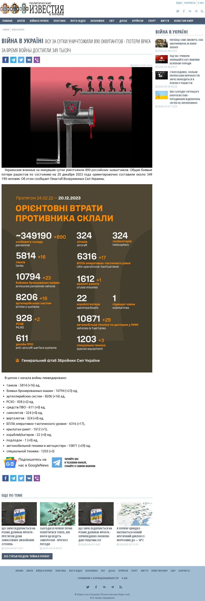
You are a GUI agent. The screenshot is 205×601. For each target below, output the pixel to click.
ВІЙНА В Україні (39, 21)
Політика (59, 21)
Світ (111, 21)
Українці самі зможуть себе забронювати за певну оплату (186, 43)
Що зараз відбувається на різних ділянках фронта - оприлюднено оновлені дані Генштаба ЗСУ (95, 534)
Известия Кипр (183, 21)
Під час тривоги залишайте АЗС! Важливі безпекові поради (185, 59)
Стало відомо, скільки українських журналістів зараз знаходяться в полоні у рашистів (185, 77)
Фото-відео (78, 21)
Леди (179, 3)
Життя (165, 21)
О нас (201, 3)
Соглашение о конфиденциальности (98, 578)
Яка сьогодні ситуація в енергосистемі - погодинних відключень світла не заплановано (185, 97)
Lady (173, 570)
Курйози (137, 21)
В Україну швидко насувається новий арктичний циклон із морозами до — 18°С (131, 534)
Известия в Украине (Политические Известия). (103, 594)
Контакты (189, 3)
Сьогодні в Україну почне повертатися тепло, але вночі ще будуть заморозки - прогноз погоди (56, 536)
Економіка (97, 21)
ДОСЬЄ (123, 21)
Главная (7, 21)
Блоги (21, 21)
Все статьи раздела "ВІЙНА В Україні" (27, 556)
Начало (19, 570)
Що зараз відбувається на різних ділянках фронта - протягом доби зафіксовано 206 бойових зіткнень (18, 536)
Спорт (152, 21)
